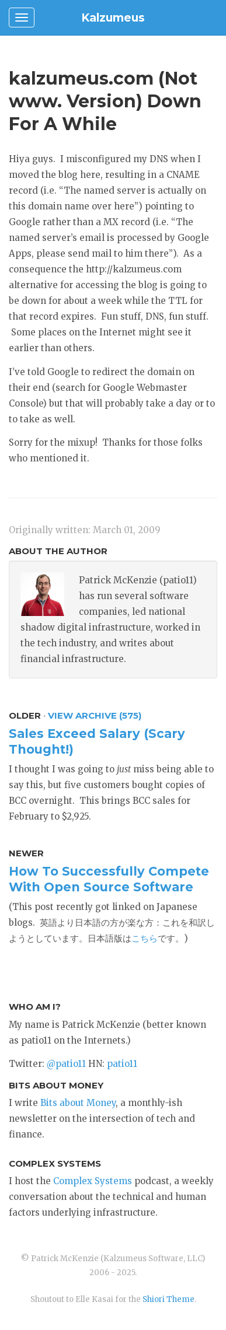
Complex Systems (92, 1180)
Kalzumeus (113, 17)
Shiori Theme (168, 1299)
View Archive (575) (94, 715)
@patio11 (66, 1063)
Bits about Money (78, 1102)
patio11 (122, 1063)
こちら (144, 938)
